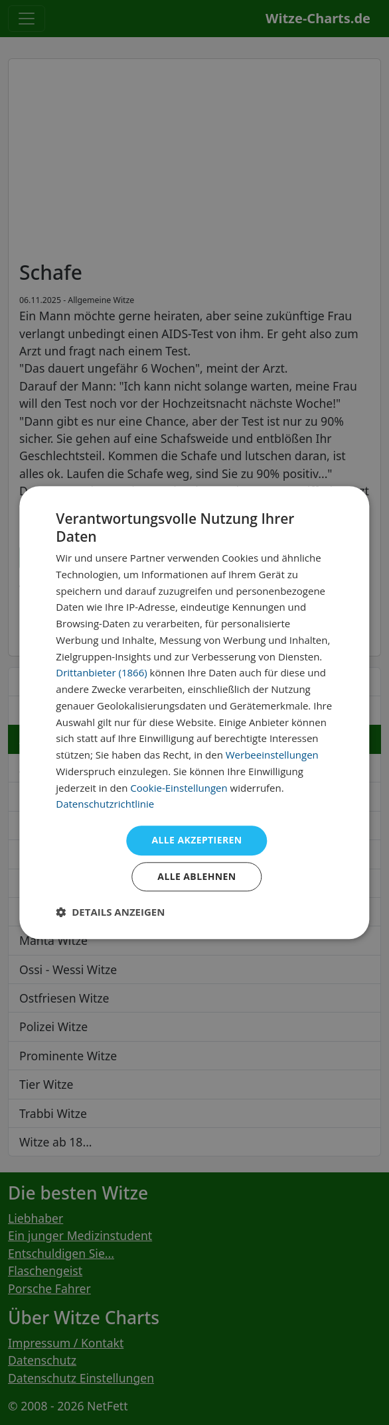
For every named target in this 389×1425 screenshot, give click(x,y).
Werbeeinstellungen (272, 754)
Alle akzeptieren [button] (196, 840)
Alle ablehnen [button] (196, 876)
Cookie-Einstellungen (178, 787)
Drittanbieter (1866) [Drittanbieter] (101, 673)
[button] (110, 911)
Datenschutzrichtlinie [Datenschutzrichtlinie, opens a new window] (105, 804)
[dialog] (194, 712)
